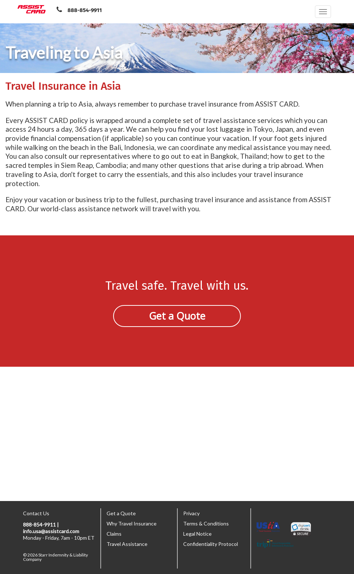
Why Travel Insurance (132, 523)
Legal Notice (197, 534)
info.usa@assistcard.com (51, 531)
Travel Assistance (127, 544)
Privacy (191, 513)
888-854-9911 (85, 10)
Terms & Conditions (206, 523)
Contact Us (36, 513)
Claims (114, 534)
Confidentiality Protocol (210, 544)
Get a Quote (177, 316)
